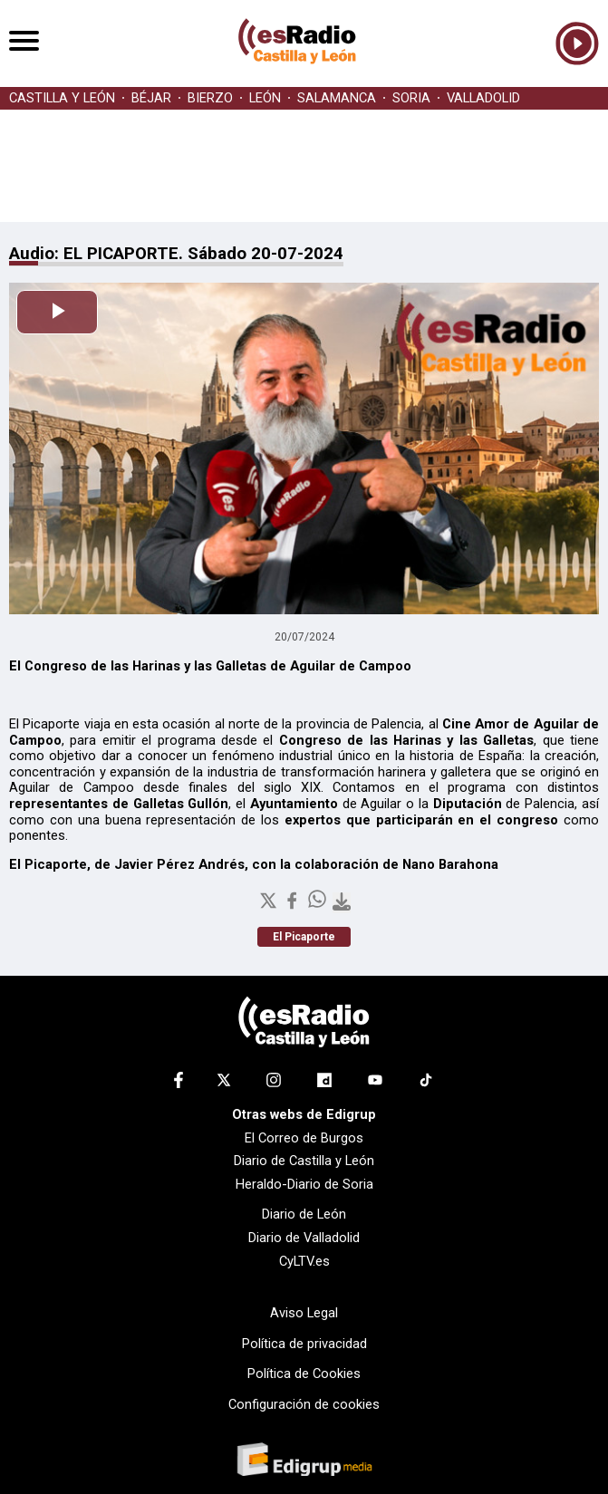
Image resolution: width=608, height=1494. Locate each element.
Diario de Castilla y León (304, 1160)
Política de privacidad (304, 1343)
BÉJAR (151, 98)
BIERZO (210, 98)
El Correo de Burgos (304, 1138)
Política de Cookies (304, 1373)
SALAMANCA (336, 98)
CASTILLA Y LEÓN (62, 98)
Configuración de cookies (304, 1404)
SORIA (411, 98)
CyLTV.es (304, 1261)
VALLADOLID (483, 98)
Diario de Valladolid (304, 1237)
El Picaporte (304, 936)
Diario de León (304, 1214)
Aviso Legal (304, 1313)
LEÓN (265, 98)
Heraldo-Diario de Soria (304, 1184)
